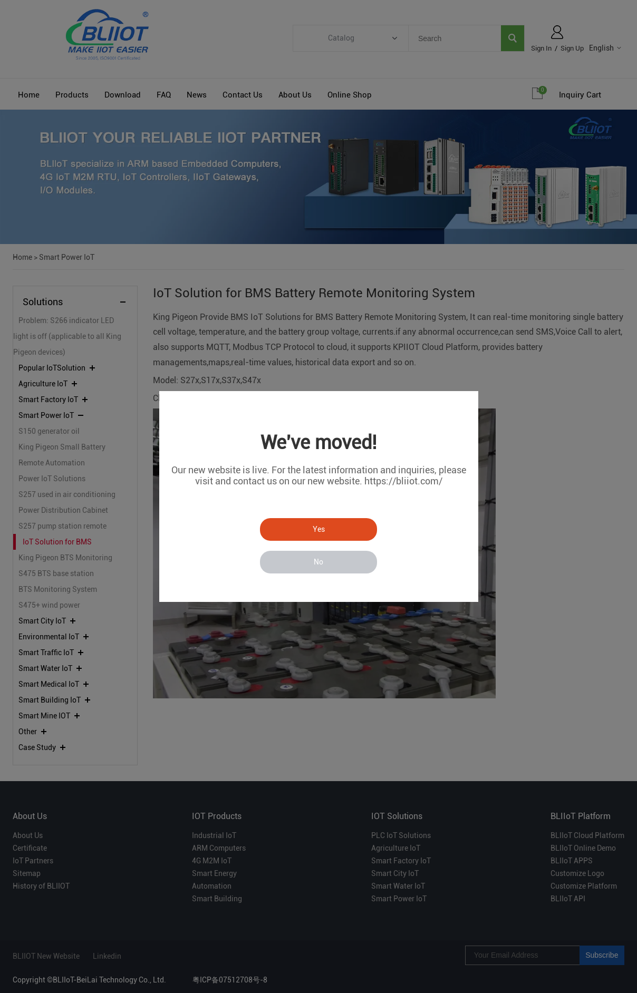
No (318, 562)
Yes (319, 529)
